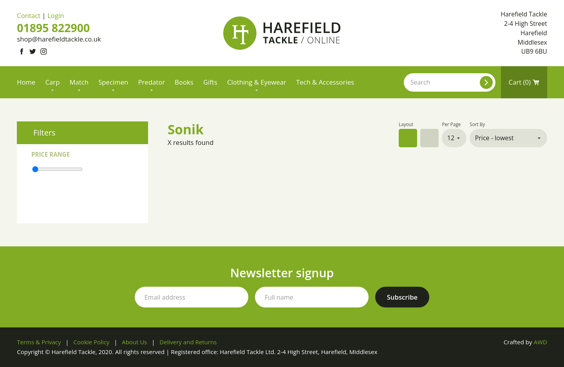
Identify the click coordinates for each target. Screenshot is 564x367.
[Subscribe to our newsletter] (402, 297)
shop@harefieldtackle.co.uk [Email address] (59, 38)
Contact (28, 15)
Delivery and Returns (188, 342)
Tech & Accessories (325, 82)
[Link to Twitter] (32, 51)
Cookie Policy (91, 342)
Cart (524, 82)
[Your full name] (312, 297)
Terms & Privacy (39, 342)
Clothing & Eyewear (256, 82)
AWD (540, 342)
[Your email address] (191, 297)
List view (429, 138)
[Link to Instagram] (43, 51)
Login (55, 15)
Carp (52, 82)
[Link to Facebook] (21, 51)
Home (26, 82)
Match (79, 82)
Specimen (113, 82)
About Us (134, 342)
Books (184, 82)
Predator (151, 82)
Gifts (210, 82)
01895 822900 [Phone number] (53, 27)
